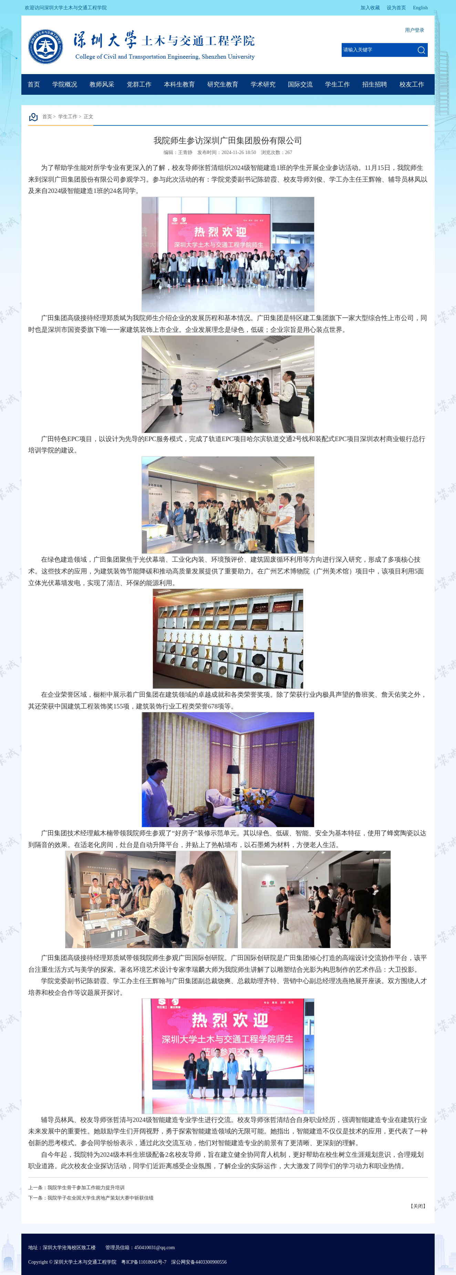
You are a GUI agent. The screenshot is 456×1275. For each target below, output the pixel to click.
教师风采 (102, 84)
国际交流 (300, 84)
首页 (34, 84)
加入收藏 (370, 7)
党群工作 (139, 84)
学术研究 (263, 84)
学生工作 (337, 84)
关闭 (418, 1206)
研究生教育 (222, 84)
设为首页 (396, 7)
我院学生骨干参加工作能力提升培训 (86, 1187)
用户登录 (414, 30)
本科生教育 (179, 84)
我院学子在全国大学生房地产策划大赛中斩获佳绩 (101, 1198)
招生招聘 (374, 84)
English (420, 7)
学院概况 (64, 84)
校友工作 (412, 84)
